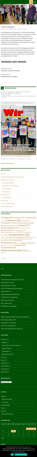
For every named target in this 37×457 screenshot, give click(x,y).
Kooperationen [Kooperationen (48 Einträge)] (19, 234)
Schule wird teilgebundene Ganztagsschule (11, 288)
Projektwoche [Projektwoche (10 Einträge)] (24, 237)
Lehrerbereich (11, 27)
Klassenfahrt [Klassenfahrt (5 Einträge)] (27, 232)
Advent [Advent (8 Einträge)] (18, 223)
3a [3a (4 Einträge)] (2, 220)
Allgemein (3, 27)
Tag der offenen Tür (6, 291)
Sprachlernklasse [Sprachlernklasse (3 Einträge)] (11, 245)
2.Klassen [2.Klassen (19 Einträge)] (18, 217)
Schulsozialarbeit (6, 348)
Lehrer (14, 61)
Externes (3, 360)
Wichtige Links (6, 191)
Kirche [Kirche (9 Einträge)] (20, 232)
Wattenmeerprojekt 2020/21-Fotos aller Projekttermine (15, 317)
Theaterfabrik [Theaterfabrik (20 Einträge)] (8, 247)
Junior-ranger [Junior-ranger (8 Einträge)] (6, 232)
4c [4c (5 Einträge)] (29, 220)
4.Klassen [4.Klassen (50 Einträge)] (13, 220)
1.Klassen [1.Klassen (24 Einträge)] (7, 217)
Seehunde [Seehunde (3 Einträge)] (18, 243)
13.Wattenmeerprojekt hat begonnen (10, 294)
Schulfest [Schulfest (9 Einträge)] (20, 239)
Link (3, 29)
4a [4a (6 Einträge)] (22, 220)
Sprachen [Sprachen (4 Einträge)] (3, 245)
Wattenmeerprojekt (7, 354)
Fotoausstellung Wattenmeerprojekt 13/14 (12, 328)
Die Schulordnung (7, 188)
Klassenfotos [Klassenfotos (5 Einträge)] (5, 235)
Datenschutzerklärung (6, 206)
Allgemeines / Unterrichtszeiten (10, 185)
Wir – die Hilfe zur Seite (8, 203)
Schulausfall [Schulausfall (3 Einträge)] (33, 237)
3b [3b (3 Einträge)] (5, 220)
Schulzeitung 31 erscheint (8, 158)
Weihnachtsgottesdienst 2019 (8, 319)
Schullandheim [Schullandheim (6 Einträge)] (17, 240)
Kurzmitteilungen (10, 88)
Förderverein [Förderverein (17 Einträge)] (8, 230)
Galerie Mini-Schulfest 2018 (8, 325)
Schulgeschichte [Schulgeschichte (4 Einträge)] (28, 239)
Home (2, 268)
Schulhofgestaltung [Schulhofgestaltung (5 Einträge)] (6, 240)
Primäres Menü (35, 2)
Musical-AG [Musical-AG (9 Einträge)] (13, 237)
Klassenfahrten (5, 366)
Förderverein (4, 363)
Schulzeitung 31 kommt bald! (23, 156)
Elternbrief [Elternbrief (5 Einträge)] (21, 228)
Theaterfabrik (5, 351)
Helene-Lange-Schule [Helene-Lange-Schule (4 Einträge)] (20, 230)
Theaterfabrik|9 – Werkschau (8, 322)
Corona (3, 357)
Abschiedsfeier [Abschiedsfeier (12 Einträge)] (7, 223)
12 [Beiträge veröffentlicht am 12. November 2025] (13, 431)
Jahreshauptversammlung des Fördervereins (13, 96)
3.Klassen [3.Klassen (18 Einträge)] (30, 217)
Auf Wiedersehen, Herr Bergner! (18, 75)
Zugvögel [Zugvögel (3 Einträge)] (3, 252)
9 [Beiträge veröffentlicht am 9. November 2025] (33, 428)
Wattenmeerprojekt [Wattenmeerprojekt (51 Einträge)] (14, 250)
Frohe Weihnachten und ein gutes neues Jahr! (12, 177)
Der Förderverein (5, 194)
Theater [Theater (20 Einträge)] (20, 245)
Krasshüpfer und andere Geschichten (18, 69)
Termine (3, 174)
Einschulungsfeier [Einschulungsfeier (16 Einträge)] (9, 228)
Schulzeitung (4, 372)
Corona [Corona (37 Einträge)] (24, 225)
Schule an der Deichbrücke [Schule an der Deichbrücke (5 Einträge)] (8, 239)
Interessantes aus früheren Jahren (10, 345)
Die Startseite (4, 200)
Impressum (4, 411)
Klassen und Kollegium (8, 182)
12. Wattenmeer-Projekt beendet (9, 297)
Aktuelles (4, 342)
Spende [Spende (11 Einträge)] (25, 243)
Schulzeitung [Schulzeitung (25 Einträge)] (8, 243)
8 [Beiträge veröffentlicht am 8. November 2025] (28, 428)
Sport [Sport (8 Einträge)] (32, 243)
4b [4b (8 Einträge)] (26, 221)
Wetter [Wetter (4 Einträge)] (29, 250)
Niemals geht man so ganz (7, 300)
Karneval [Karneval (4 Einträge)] (14, 232)
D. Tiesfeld (4, 97)
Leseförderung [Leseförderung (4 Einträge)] (5, 237)
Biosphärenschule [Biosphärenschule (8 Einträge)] (27, 223)
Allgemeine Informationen (7, 180)
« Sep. (2, 438)
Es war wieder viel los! (6, 303)
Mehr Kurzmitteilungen (8, 163)
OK (12, 454)
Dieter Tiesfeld (23, 29)
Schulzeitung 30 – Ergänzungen (9, 306)
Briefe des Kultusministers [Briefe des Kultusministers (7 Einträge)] (9, 225)
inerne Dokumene (6, 61)
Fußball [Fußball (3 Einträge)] (27, 228)
